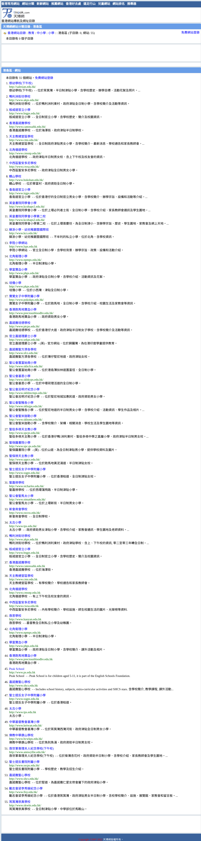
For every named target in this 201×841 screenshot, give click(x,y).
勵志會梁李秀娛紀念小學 (26, 788)
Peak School (16, 668)
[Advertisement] (100, 15)
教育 (31, 33)
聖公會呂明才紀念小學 (24, 389)
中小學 (41, 33)
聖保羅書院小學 (19, 442)
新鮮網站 (43, 3)
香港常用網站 (10, 3)
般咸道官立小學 (19, 109)
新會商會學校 (18, 509)
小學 (51, 33)
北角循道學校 (18, 149)
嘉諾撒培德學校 (19, 322)
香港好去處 (73, 3)
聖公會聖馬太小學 (21, 496)
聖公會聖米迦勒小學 (23, 416)
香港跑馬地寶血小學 (23, 309)
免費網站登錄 (190, 32)
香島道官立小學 (19, 189)
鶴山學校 (15, 176)
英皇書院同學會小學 (23, 203)
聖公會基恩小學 (19, 376)
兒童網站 (104, 3)
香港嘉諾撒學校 (19, 123)
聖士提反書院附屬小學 (24, 762)
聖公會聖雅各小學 (21, 402)
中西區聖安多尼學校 (23, 163)
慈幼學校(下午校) (21, 83)
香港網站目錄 (17, 33)
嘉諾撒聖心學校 (19, 682)
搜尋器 (131, 3)
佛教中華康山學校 (21, 735)
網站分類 (28, 3)
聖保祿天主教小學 (21, 456)
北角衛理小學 (18, 256)
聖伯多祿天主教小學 (23, 429)
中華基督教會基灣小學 (24, 722)
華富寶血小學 (18, 269)
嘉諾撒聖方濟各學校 (23, 349)
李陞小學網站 (18, 243)
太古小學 (15, 522)
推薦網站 (57, 3)
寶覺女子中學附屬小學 (24, 296)
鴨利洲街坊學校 (19, 96)
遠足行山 (89, 3)
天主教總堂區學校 (21, 136)
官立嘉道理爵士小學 (23, 336)
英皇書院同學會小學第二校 (27, 216)
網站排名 (119, 3)
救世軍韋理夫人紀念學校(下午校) (31, 748)
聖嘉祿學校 (16, 482)
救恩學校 (15, 615)
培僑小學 (15, 283)
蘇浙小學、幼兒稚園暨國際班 (29, 229)
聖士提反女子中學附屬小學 (27, 469)
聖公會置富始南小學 (23, 362)
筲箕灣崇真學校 (19, 801)
